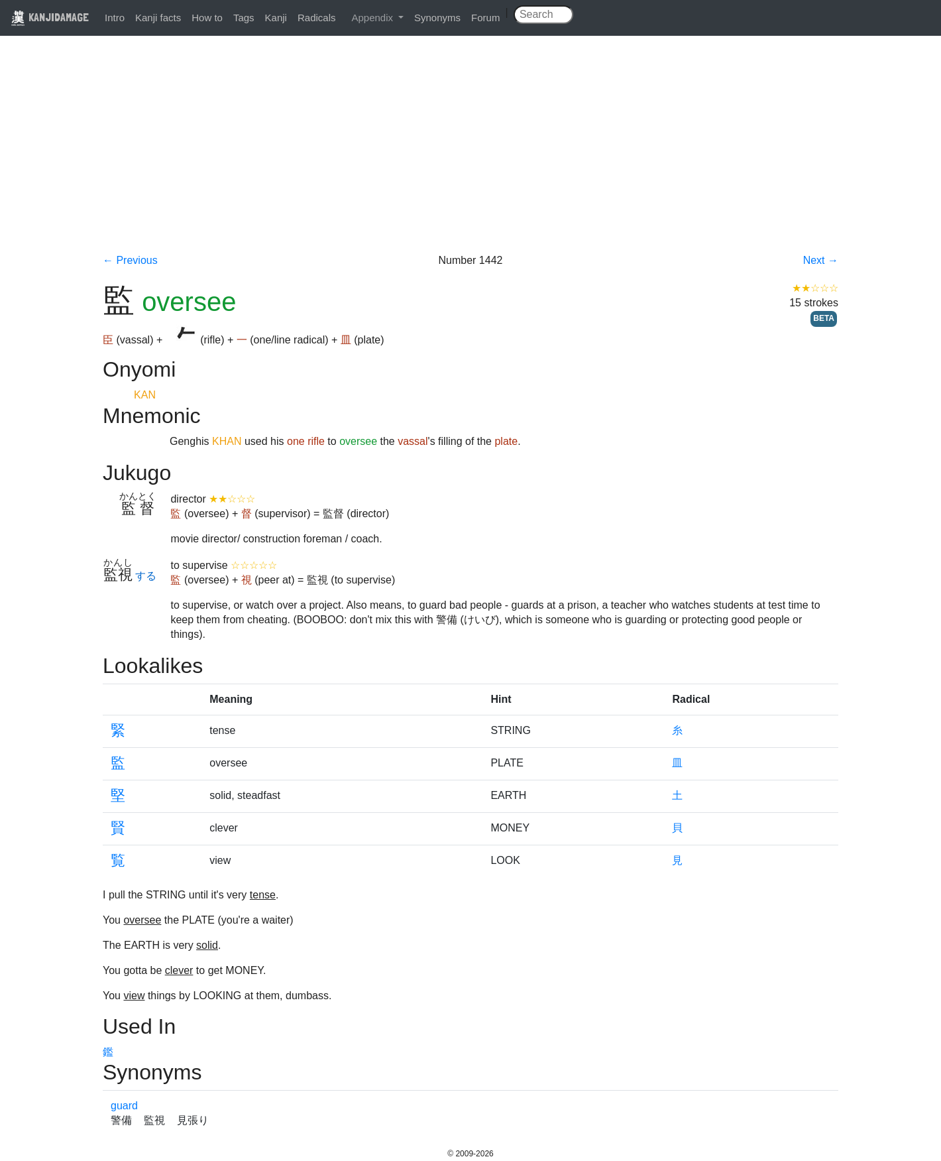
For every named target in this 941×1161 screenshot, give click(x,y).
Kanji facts (158, 17)
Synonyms (437, 17)
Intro (115, 17)
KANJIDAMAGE (50, 17)
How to (207, 17)
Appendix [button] (373, 17)
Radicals (317, 17)
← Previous (130, 260)
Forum (485, 17)
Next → (820, 260)
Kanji (276, 17)
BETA (823, 318)
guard (124, 1105)
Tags (243, 17)
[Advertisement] (470, 154)
